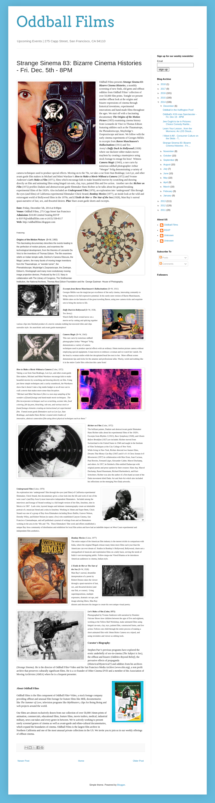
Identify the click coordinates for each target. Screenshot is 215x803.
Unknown (169, 235)
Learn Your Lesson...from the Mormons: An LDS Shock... (178, 129)
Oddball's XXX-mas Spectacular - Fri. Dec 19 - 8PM (179, 115)
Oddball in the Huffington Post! (178, 110)
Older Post (138, 761)
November (168, 151)
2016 (163, 93)
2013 (163, 201)
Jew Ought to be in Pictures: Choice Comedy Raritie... (177, 122)
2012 (163, 205)
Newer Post (23, 761)
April (165, 182)
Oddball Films (66, 21)
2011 (163, 210)
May (165, 177)
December (168, 106)
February (168, 191)
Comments (166, 264)
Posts (163, 257)
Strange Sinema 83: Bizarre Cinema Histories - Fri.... (177, 144)
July (165, 169)
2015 (163, 97)
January (167, 195)
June (166, 173)
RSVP (167, 230)
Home (81, 761)
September (169, 160)
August (167, 164)
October (167, 155)
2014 (163, 102)
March (166, 186)
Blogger (121, 785)
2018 (163, 84)
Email (160, 61)
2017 (163, 89)
